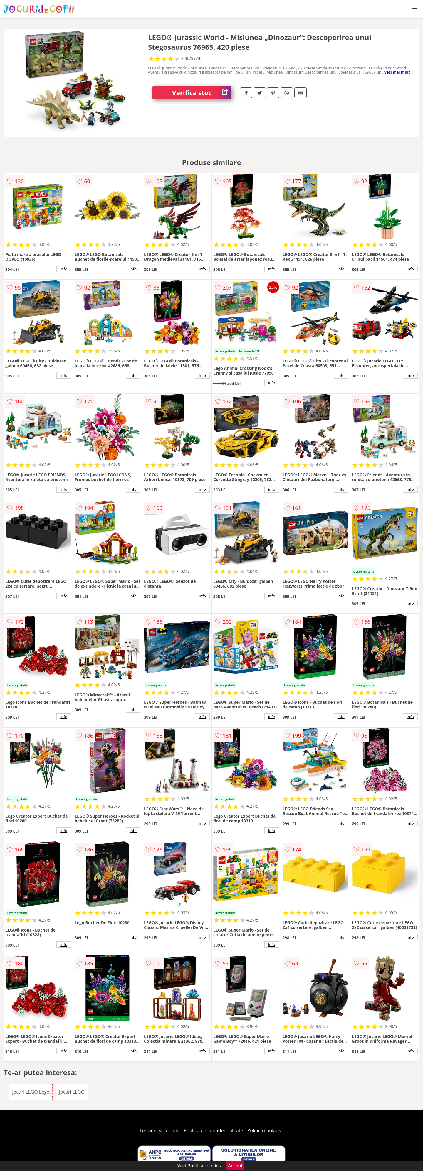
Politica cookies (264, 1130)
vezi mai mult (397, 72)
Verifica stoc (201, 92)
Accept (235, 1165)
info (63, 269)
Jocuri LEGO (72, 1092)
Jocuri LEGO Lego (30, 1092)
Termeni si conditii (160, 1130)
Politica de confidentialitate (213, 1130)
